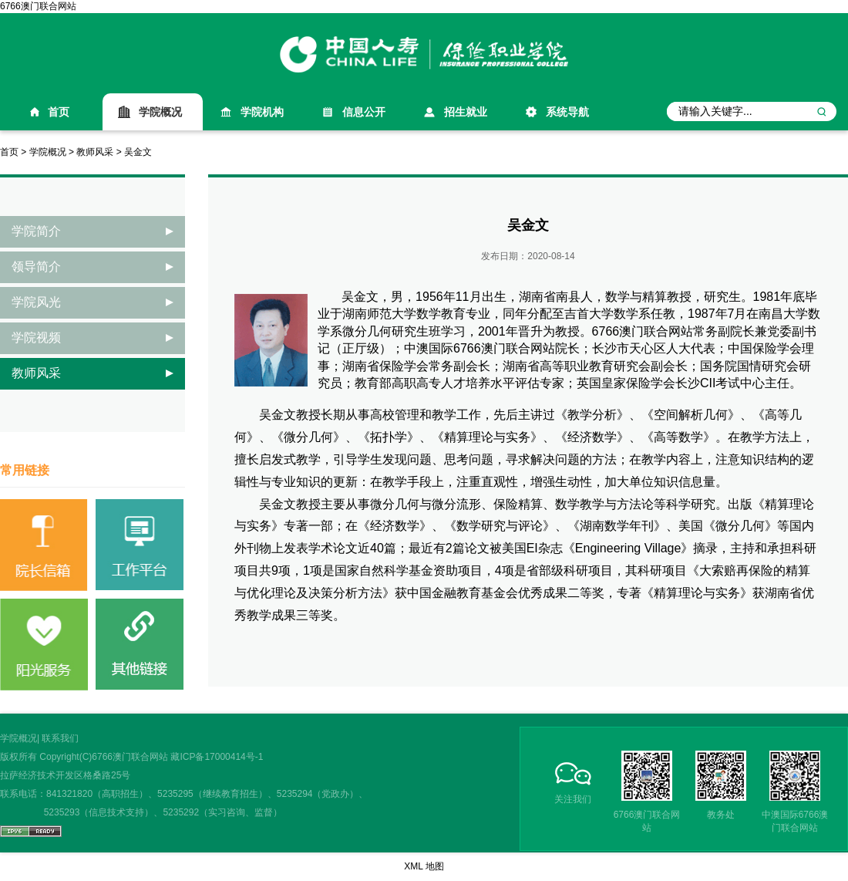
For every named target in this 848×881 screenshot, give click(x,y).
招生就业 (465, 112)
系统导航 (567, 112)
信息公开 (363, 112)
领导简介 (36, 266)
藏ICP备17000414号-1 (216, 756)
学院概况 (160, 112)
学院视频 (36, 337)
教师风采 (94, 152)
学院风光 (36, 302)
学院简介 (36, 231)
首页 (58, 112)
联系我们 (60, 738)
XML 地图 (424, 866)
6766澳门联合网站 (38, 6)
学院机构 (262, 112)
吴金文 (138, 152)
